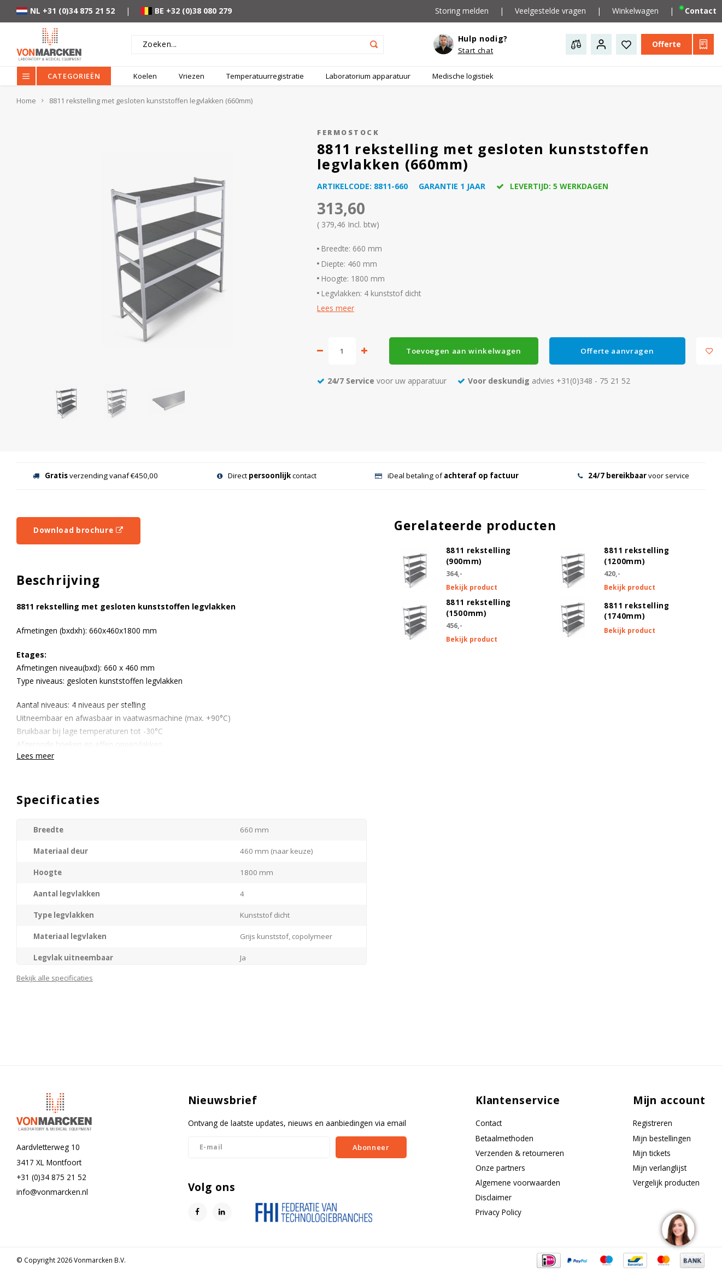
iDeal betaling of (447, 475)
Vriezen (191, 76)
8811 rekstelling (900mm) (479, 555)
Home (26, 100)
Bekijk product (471, 587)
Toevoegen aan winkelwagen (463, 351)
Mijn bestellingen (662, 1138)
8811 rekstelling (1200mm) (637, 555)
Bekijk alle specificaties (54, 978)
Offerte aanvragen (617, 351)
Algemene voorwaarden (518, 1182)
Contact (489, 1123)
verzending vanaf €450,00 (95, 475)
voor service (633, 475)
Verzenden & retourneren (520, 1153)
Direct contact (266, 475)
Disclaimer (494, 1197)
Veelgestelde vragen (550, 10)
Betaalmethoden (504, 1138)
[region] (677, 1228)
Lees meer (335, 308)
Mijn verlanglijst (659, 1168)
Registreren (652, 1123)
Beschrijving (58, 580)
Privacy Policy (498, 1212)
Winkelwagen (635, 10)
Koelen (145, 76)
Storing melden (462, 10)
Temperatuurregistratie (265, 76)
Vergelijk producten (666, 1182)
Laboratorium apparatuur (368, 76)
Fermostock (348, 132)
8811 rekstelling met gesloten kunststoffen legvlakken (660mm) (151, 100)
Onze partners (500, 1168)
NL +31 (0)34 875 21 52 (65, 10)
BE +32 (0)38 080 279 (186, 10)
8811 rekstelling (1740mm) (637, 611)
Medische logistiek (463, 76)
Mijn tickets (652, 1153)
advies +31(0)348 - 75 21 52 (543, 381)
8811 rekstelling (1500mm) (479, 607)
